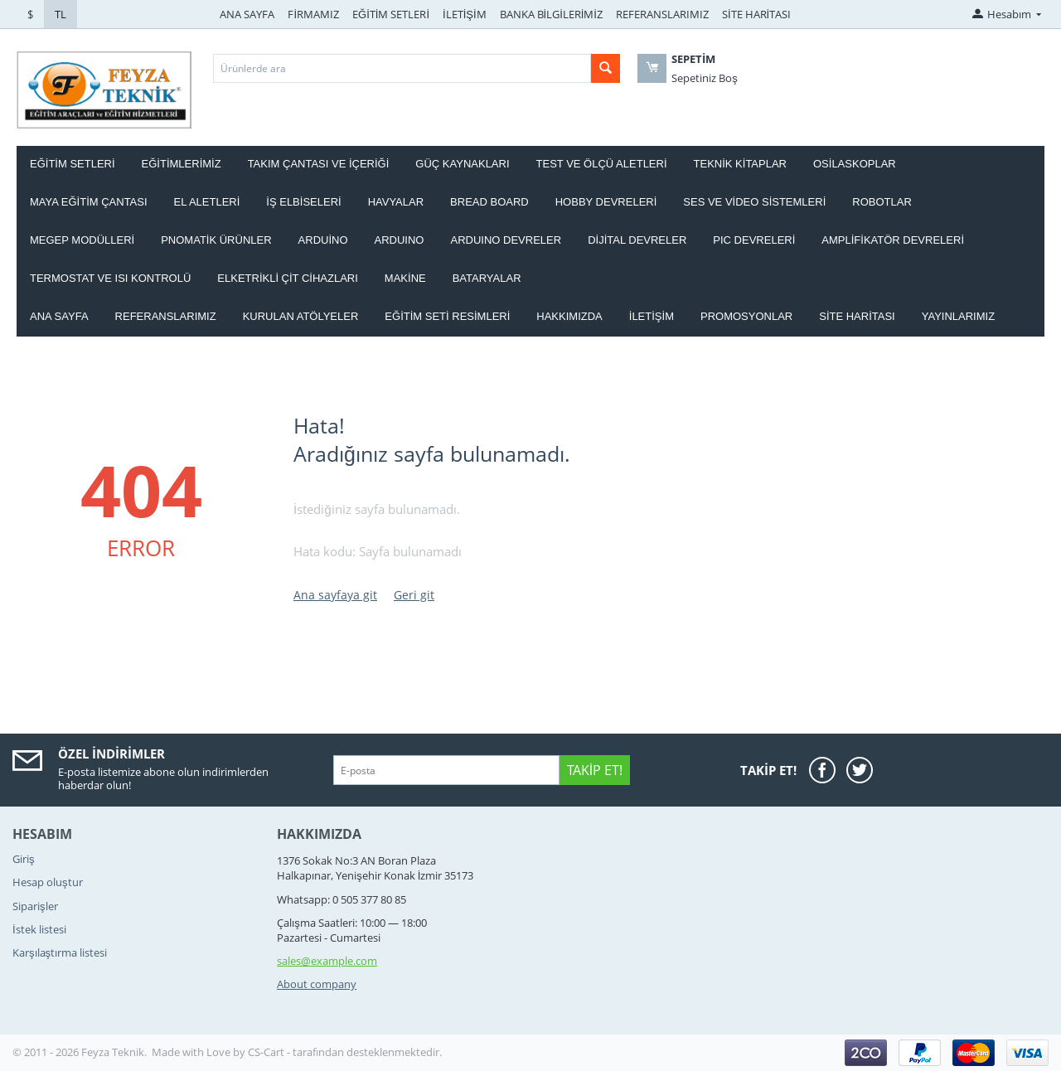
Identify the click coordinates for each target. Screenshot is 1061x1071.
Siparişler (35, 906)
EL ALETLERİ (207, 202)
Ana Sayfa (59, 316)
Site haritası (857, 316)
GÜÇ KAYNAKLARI (462, 164)
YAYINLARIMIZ (958, 316)
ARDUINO (399, 240)
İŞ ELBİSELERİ (303, 202)
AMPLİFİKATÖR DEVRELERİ (892, 240)
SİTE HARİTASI (756, 14)
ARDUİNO (323, 240)
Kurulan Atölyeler (301, 316)
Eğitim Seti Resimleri (447, 316)
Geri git (414, 595)
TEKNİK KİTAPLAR (740, 164)
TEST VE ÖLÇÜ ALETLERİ (601, 164)
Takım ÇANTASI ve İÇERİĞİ (319, 164)
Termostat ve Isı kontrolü (110, 278)
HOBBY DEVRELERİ (606, 202)
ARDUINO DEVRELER (505, 240)
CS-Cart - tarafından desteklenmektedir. (345, 1051)
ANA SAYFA (247, 14)
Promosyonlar (746, 316)
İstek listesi (39, 929)
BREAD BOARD (489, 202)
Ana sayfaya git (335, 595)
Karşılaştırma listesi (59, 952)
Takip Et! (595, 770)
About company (316, 983)
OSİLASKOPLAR (854, 164)
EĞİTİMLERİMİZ (181, 164)
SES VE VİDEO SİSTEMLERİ (754, 202)
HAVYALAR (396, 202)
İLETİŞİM (465, 14)
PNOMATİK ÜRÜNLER (216, 240)
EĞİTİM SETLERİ (390, 14)
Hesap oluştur (47, 882)
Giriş (23, 858)
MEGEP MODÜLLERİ (82, 240)
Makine (405, 278)
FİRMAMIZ (313, 14)
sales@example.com (327, 960)
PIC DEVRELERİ (754, 240)
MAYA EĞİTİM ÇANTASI (89, 202)
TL (60, 14)
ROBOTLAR (882, 202)
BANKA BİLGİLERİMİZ (551, 14)
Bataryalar (487, 278)
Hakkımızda (569, 316)
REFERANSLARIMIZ (662, 14)
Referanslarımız (165, 316)
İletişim (651, 316)
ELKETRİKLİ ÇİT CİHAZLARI (287, 278)
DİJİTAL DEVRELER (637, 240)
